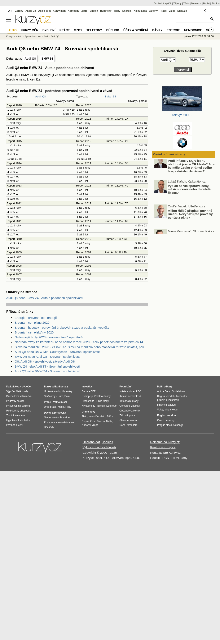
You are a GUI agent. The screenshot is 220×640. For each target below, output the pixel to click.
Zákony (153, 10)
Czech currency (166, 420)
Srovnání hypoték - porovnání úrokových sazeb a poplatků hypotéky (62, 327)
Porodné (65, 417)
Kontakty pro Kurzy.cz (165, 452)
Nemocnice (193, 30)
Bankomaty (61, 386)
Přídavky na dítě (15, 401)
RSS (165, 458)
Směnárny (50, 396)
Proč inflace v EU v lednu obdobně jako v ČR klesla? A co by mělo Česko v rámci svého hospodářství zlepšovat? (191, 171)
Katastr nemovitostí (130, 396)
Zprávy (19, 10)
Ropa (85, 421)
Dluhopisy (87, 396)
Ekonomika (88, 401)
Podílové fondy (102, 396)
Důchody (49, 427)
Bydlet (206, 3)
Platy (68, 406)
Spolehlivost (179, 391)
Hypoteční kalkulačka (18, 420)
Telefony (94, 30)
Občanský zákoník (129, 410)
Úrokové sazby (52, 391)
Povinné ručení (14, 425)
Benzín (101, 421)
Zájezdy (177, 3)
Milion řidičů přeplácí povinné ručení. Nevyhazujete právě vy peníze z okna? (190, 219)
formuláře (132, 425)
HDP (98, 401)
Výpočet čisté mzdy (17, 391)
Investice (87, 386)
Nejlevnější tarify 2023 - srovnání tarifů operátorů (49, 337)
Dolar (67, 396)
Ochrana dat (91, 442)
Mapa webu (170, 409)
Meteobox (196, 3)
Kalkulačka (140, 10)
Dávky (157, 30)
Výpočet (26, 386)
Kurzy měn (59, 10)
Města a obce (127, 391)
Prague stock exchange (170, 425)
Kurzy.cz (10, 36)
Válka (172, 10)
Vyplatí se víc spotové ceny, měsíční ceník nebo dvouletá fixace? (189, 194)
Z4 (114, 96)
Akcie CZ (30, 10)
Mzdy (78, 30)
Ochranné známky (129, 405)
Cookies (107, 442)
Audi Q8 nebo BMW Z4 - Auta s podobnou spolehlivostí (44, 298)
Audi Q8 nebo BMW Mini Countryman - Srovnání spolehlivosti (57, 352)
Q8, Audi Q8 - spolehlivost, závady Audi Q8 (45, 361)
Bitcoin (93, 10)
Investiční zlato (97, 416)
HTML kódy (179, 458)
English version (166, 415)
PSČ (138, 391)
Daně (122, 425)
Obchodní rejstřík (163, 3)
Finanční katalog (166, 404)
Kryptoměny (88, 405)
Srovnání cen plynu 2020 (32, 322)
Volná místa (60, 402)
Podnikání (125, 386)
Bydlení (48, 30)
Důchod (112, 30)
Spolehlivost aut (33, 36)
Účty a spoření (135, 30)
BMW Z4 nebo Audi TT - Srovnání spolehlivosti (47, 366)
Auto (19, 36)
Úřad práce (50, 406)
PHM (93, 421)
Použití (155, 458)
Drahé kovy (88, 411)
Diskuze (182, 10)
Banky (48, 386)
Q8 (44, 96)
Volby (160, 409)
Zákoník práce (127, 415)
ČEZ (93, 391)
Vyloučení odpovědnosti (99, 447)
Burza (85, 391)
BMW (108, 96)
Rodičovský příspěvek (18, 410)
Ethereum (111, 405)
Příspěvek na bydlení (18, 405)
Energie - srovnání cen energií (36, 317)
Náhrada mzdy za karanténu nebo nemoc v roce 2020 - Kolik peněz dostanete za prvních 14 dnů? (81, 342)
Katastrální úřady (128, 401)
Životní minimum (15, 415)
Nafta (109, 421)
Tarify (117, 10)
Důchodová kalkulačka (18, 396)
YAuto (186, 3)
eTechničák (172, 400)
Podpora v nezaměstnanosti (59, 422)
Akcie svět (44, 10)
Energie (127, 10)
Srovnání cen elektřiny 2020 (34, 332)
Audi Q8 (30, 58)
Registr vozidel (165, 396)
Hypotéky (105, 10)
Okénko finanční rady (169, 154)
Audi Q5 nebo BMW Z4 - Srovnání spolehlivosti (47, 371)
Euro (60, 396)
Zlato (85, 10)
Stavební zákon (128, 420)
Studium (216, 3)
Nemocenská (51, 417)
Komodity (73, 10)
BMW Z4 (47, 58)
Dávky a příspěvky (55, 412)
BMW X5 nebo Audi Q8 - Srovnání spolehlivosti (47, 356)
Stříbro (110, 416)
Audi (38, 96)
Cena (167, 391)
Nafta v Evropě (90, 425)
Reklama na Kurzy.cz (165, 442)
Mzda (61, 406)
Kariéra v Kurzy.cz (163, 447)
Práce (163, 10)
